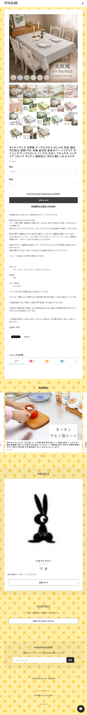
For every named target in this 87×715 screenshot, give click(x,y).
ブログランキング (39, 678)
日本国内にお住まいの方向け (43, 206)
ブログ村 (51, 678)
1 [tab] (41, 456)
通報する (27, 337)
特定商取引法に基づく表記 (43, 695)
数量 (11, 179)
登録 (70, 660)
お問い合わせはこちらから (43, 621)
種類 (11, 167)
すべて (17, 361)
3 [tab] (46, 456)
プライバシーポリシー (43, 691)
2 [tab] (43, 456)
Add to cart (43, 200)
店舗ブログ (43, 582)
